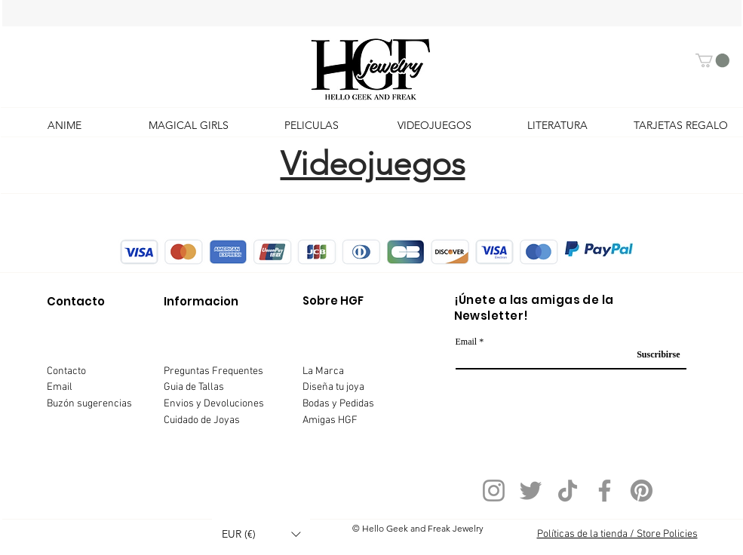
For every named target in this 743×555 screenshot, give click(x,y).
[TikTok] (567, 490)
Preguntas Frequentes (213, 371)
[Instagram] (493, 490)
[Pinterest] (641, 490)
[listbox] (261, 534)
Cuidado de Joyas (202, 420)
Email (59, 387)
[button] (712, 60)
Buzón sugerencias (89, 403)
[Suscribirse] (653, 354)
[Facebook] (604, 490)
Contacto (66, 371)
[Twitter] (530, 490)
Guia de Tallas (194, 387)
